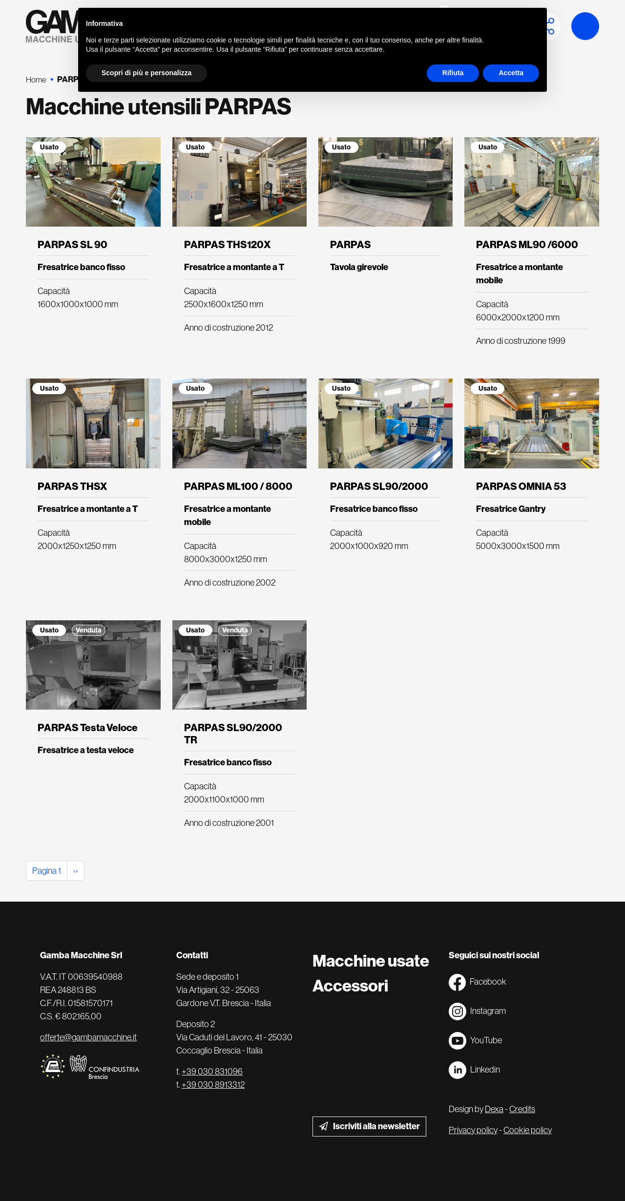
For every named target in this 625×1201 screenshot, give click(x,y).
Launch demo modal (585, 26)
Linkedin (474, 1070)
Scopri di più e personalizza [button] (146, 73)
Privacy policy (473, 1130)
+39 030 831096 (212, 1071)
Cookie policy (527, 1130)
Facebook (477, 982)
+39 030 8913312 (213, 1084)
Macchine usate (370, 961)
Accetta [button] (511, 73)
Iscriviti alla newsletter (376, 1126)
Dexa (494, 1109)
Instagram (477, 1011)
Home (36, 79)
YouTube (475, 1041)
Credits (522, 1109)
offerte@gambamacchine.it (88, 1037)
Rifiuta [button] (453, 73)
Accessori (350, 986)
